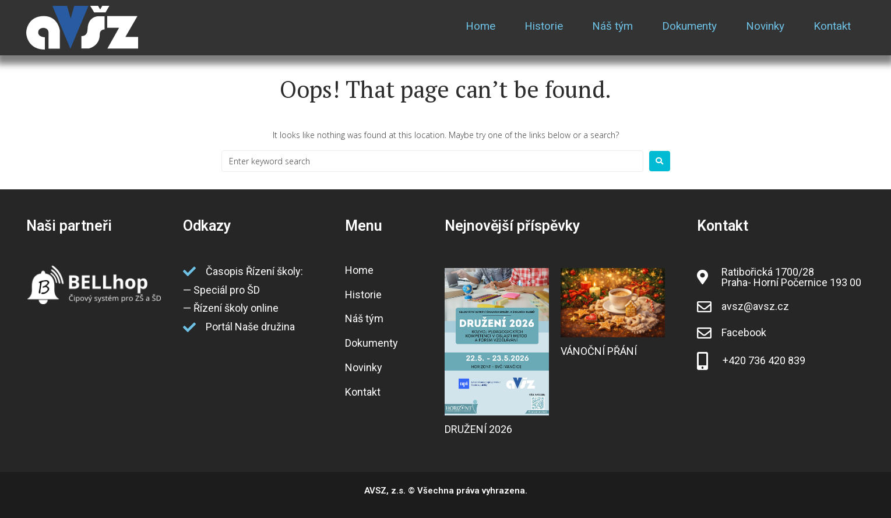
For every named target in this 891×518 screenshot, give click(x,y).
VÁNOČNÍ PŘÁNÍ (599, 351)
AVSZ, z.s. (385, 490)
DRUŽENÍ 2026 (478, 429)
